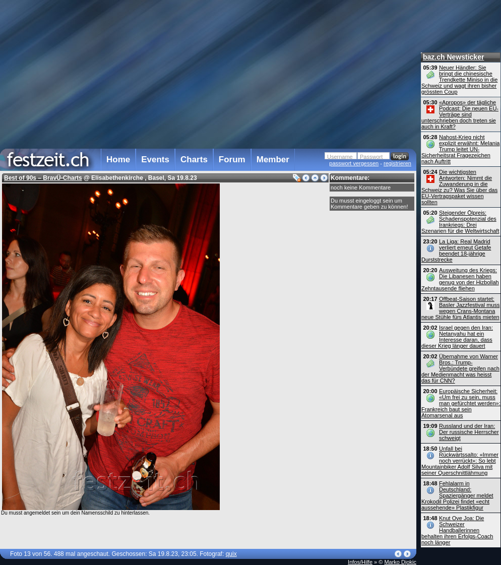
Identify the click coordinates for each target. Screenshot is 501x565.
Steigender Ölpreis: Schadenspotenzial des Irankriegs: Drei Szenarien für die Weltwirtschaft (460, 222)
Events (155, 159)
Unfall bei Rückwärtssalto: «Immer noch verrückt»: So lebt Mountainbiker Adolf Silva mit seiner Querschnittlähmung (459, 461)
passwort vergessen (354, 163)
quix (231, 553)
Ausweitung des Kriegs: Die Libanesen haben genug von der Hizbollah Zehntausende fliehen (460, 279)
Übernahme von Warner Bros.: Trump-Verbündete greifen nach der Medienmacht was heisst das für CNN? (460, 368)
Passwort (371, 157)
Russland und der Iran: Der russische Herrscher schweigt (469, 432)
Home (118, 159)
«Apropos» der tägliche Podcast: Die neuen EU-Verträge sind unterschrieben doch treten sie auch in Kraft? (459, 114)
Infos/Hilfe (360, 562)
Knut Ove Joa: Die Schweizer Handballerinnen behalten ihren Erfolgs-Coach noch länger (457, 530)
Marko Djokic (400, 562)
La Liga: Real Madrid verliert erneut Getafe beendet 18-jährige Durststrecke (456, 250)
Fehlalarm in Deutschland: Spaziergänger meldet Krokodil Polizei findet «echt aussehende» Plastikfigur (457, 495)
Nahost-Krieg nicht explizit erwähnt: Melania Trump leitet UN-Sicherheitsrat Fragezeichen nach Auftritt (460, 149)
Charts (194, 159)
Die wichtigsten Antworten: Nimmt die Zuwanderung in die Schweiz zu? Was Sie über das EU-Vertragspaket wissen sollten (459, 187)
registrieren (397, 163)
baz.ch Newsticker (453, 57)
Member (273, 159)
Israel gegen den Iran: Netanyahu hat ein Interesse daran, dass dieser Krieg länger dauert (457, 337)
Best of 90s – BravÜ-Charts (43, 177)
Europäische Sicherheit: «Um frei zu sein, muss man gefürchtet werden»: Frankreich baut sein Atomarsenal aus (460, 403)
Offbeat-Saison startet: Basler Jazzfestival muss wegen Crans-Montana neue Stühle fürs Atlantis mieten (460, 308)
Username (340, 157)
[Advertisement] (206, 72)
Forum (232, 159)
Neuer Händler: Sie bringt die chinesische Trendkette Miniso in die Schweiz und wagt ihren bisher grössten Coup (459, 80)
